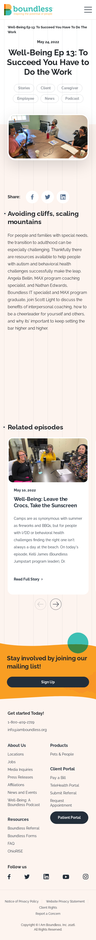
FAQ (11, 844)
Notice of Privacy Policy (22, 901)
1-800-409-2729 (21, 722)
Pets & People (62, 754)
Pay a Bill (58, 778)
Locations (16, 754)
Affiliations (16, 785)
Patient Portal (69, 817)
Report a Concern (48, 914)
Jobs (12, 762)
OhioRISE (15, 851)
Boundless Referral (23, 828)
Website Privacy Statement (65, 901)
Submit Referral (63, 793)
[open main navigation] (88, 10)
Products (59, 745)
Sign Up (48, 682)
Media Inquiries (20, 770)
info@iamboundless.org (27, 730)
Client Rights (48, 907)
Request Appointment (61, 803)
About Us (17, 745)
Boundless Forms (22, 836)
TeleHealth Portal (64, 785)
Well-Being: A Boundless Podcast (24, 802)
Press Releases (20, 777)
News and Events (22, 792)
